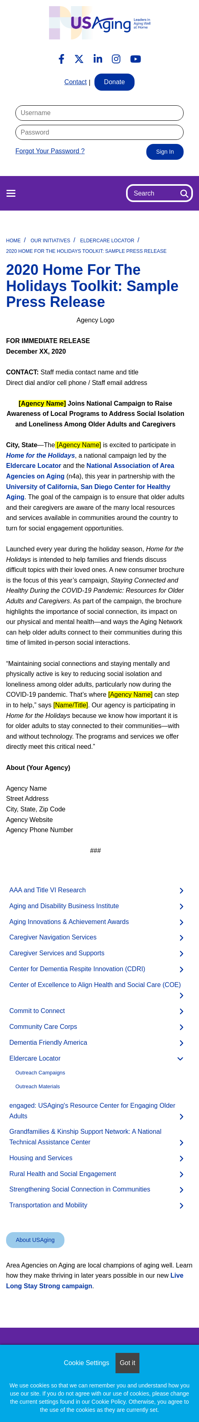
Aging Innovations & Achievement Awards (69, 921)
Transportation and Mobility (48, 1205)
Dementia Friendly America (48, 1042)
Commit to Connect (37, 1010)
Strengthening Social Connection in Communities (79, 1189)
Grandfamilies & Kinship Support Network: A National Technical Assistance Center (85, 1137)
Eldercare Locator (107, 241)
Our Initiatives (50, 241)
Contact (75, 81)
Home (13, 241)
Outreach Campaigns (40, 1073)
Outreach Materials (37, 1086)
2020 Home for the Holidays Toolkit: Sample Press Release (86, 251)
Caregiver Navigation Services (52, 937)
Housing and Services (41, 1158)
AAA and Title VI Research (47, 890)
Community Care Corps (43, 1026)
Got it (127, 1362)
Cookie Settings (86, 1362)
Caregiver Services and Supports (57, 953)
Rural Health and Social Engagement (62, 1173)
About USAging (35, 1240)
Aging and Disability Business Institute (64, 905)
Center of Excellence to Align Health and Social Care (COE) (95, 984)
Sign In (165, 151)
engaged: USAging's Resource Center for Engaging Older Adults (92, 1111)
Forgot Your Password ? (50, 151)
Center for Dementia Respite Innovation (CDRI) (77, 968)
